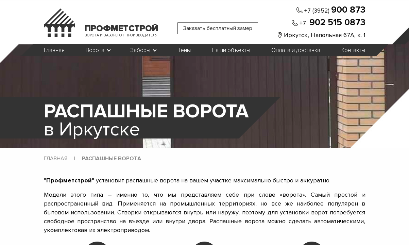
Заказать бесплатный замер (217, 28)
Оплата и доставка (295, 50)
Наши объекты (231, 50)
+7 (332, 23)
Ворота (95, 50)
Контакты (353, 50)
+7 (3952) (334, 10)
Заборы (140, 50)
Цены (183, 50)
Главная (54, 50)
